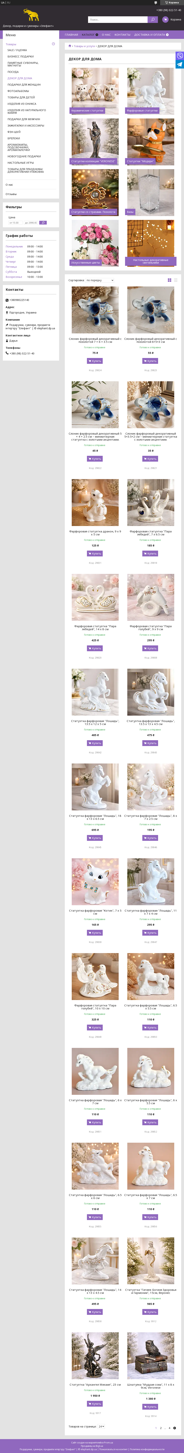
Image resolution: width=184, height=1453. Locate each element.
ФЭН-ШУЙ (14, 132)
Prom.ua (108, 1442)
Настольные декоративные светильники (150, 261)
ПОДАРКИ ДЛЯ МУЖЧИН (24, 119)
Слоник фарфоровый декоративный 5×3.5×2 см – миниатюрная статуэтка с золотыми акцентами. (150, 436)
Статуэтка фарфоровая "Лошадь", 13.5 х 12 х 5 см (95, 722)
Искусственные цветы (85, 262)
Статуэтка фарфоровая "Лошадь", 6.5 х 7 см (150, 1196)
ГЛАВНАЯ (71, 34)
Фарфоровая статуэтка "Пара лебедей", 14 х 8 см (95, 628)
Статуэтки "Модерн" (140, 161)
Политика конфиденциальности (147, 1449)
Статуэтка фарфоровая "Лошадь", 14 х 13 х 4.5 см (95, 1291)
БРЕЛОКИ (14, 138)
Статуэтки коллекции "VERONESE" (93, 161)
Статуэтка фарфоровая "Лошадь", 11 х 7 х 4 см (151, 912)
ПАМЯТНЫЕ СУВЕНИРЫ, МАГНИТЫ (23, 64)
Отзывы (11, 194)
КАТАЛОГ (88, 34)
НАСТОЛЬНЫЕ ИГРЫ (21, 162)
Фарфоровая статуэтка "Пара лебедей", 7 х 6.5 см (151, 533)
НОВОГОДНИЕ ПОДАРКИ (24, 156)
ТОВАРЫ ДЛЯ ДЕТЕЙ (21, 97)
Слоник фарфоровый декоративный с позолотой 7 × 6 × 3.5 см (95, 340)
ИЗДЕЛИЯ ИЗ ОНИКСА (22, 104)
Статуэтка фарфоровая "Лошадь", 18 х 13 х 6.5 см (95, 817)
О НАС (106, 34)
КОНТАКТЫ (122, 34)
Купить (96, 361)
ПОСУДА (13, 72)
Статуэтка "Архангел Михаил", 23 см (95, 1384)
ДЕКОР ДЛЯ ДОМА (20, 78)
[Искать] (153, 19)
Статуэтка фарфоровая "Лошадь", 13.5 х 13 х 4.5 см (151, 722)
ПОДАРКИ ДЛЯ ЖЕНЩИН (24, 84)
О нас (9, 184)
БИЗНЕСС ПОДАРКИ (21, 56)
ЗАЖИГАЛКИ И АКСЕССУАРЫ (26, 125)
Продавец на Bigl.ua (92, 1446)
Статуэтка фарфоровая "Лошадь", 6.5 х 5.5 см (150, 1007)
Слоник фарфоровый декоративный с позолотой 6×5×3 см (150, 340)
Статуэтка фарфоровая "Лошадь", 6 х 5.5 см (150, 1102)
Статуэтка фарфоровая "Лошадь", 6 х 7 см (95, 1102)
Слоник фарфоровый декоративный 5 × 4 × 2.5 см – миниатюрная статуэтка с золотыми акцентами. (95, 436)
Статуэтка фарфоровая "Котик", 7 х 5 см (95, 912)
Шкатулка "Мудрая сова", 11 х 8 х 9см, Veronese (150, 1386)
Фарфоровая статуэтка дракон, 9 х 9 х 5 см (95, 533)
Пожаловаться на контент (113, 1449)
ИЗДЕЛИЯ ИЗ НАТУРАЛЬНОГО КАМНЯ (27, 112)
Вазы (130, 212)
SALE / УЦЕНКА (17, 50)
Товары (11, 44)
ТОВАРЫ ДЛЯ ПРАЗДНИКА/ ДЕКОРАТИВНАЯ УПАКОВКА (26, 170)
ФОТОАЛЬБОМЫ (18, 91)
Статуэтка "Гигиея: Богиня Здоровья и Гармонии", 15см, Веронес (150, 1291)
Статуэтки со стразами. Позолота (93, 212)
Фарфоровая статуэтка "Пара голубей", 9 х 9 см (151, 628)
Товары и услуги (84, 46)
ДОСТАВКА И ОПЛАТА (149, 34)
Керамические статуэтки (87, 110)
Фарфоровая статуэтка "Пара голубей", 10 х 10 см (95, 1007)
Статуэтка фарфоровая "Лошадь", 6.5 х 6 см (95, 1196)
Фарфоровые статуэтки (142, 110)
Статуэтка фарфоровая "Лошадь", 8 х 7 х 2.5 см (150, 817)
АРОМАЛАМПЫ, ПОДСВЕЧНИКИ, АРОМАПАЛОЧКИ (19, 147)
